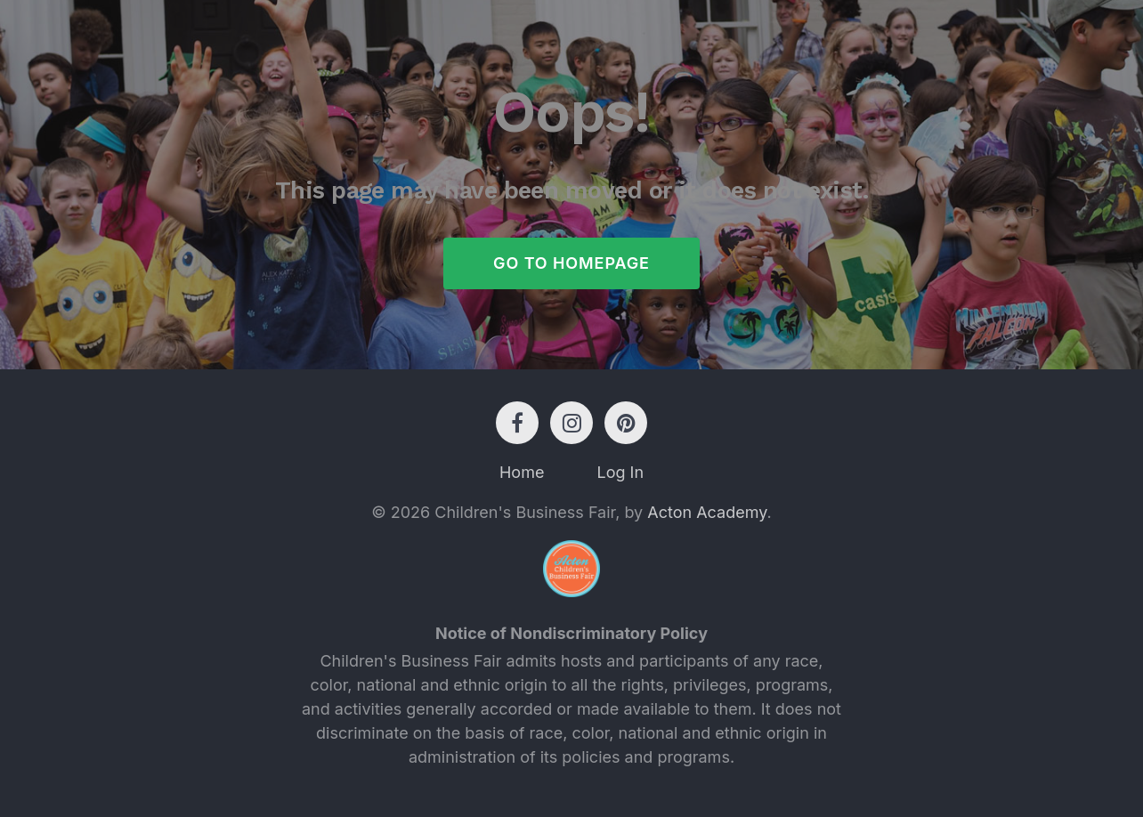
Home (521, 472)
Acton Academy (706, 512)
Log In (620, 472)
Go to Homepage (571, 263)
